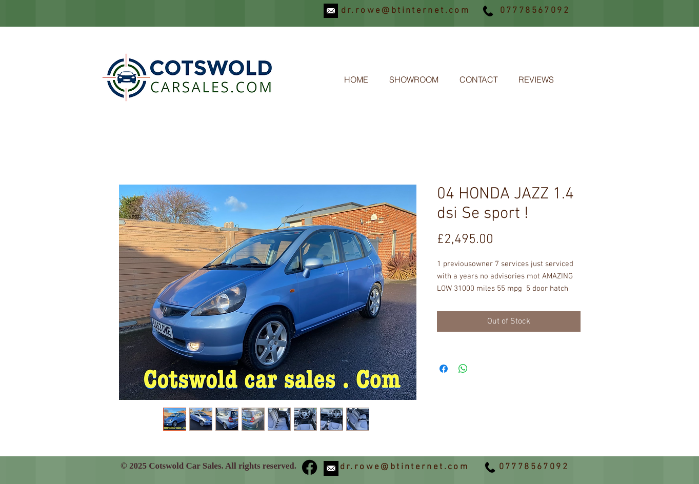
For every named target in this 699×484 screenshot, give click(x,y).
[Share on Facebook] (443, 368)
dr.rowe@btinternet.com (405, 11)
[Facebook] (309, 467)
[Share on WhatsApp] (463, 368)
